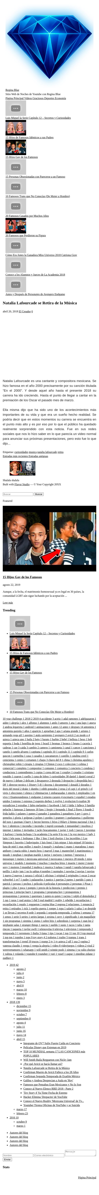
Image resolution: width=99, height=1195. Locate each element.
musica (33, 452)
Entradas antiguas (38, 456)
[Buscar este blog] (18, 494)
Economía (60, 98)
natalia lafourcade (47, 452)
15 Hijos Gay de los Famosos (22, 157)
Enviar (42, 1160)
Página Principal (15, 98)
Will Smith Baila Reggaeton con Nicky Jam (47, 1059)
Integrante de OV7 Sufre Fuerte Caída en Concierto (51, 1043)
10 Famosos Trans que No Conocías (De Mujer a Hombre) (38, 196)
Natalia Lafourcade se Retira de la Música (46, 1068)
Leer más (8, 602)
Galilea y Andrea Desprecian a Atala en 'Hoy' (48, 1080)
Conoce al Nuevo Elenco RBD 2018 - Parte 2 (48, 1088)
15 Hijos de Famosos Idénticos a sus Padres (30, 137)
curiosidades (21, 452)
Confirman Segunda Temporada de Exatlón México (51, 1076)
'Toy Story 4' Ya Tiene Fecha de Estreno (45, 1092)
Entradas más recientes (16, 456)
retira (60, 452)
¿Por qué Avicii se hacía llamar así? (42, 1063)
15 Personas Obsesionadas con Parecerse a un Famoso (35, 176)
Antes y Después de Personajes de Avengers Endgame (35, 294)
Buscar (38, 494)
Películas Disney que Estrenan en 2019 (44, 1047)
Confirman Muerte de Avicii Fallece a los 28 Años (51, 1072)
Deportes (49, 98)
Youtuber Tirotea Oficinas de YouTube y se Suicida (51, 1105)
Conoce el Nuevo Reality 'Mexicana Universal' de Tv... (53, 1101)
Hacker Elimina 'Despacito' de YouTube (45, 1096)
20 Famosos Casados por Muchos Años (27, 215)
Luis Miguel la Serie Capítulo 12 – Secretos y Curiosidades (38, 117)
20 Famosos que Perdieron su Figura (26, 235)
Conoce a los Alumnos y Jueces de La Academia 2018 (35, 274)
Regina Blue (12, 90)
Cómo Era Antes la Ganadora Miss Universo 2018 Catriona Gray (41, 255)
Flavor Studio (22, 484)
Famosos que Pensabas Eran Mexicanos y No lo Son (52, 1084)
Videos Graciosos (34, 98)
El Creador (25, 311)
